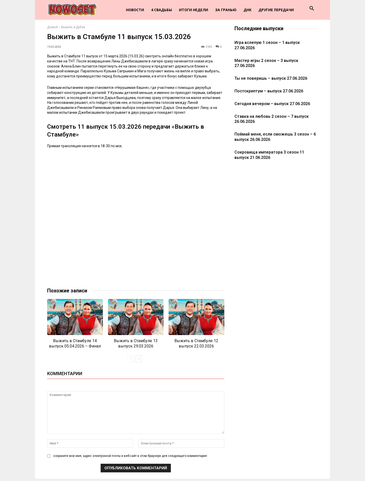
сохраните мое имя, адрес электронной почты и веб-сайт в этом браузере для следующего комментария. (130, 456)
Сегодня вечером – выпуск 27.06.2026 (272, 103)
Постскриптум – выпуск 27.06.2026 (268, 91)
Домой (52, 27)
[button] (312, 9)
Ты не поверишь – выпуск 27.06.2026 (270, 78)
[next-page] (139, 359)
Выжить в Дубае (73, 27)
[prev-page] (130, 359)
